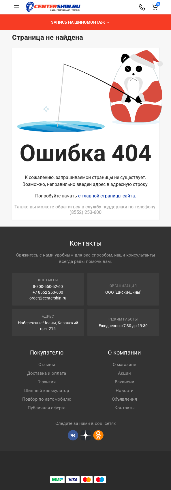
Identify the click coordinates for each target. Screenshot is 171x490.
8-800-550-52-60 (48, 286)
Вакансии (124, 382)
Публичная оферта (46, 407)
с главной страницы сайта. (107, 196)
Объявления (124, 399)
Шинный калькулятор (46, 390)
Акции (124, 373)
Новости (125, 390)
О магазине (124, 364)
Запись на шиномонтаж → (80, 22)
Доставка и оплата (46, 373)
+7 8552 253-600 (48, 292)
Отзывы (46, 364)
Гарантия (46, 382)
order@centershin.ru (47, 298)
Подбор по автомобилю (46, 399)
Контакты (124, 407)
